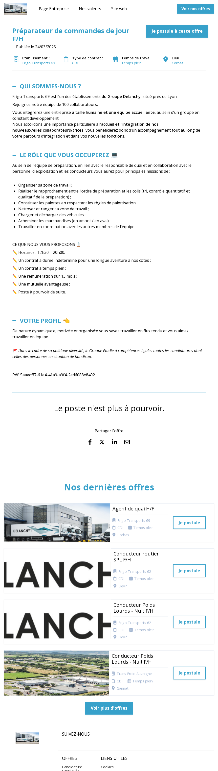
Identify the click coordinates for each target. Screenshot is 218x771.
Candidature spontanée (72, 693)
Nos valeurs (90, 8)
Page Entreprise (54, 8)
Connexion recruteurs (109, 705)
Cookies (107, 691)
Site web (119, 8)
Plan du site (110, 697)
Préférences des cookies (114, 715)
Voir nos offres (195, 8)
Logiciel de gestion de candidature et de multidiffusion (109, 762)
